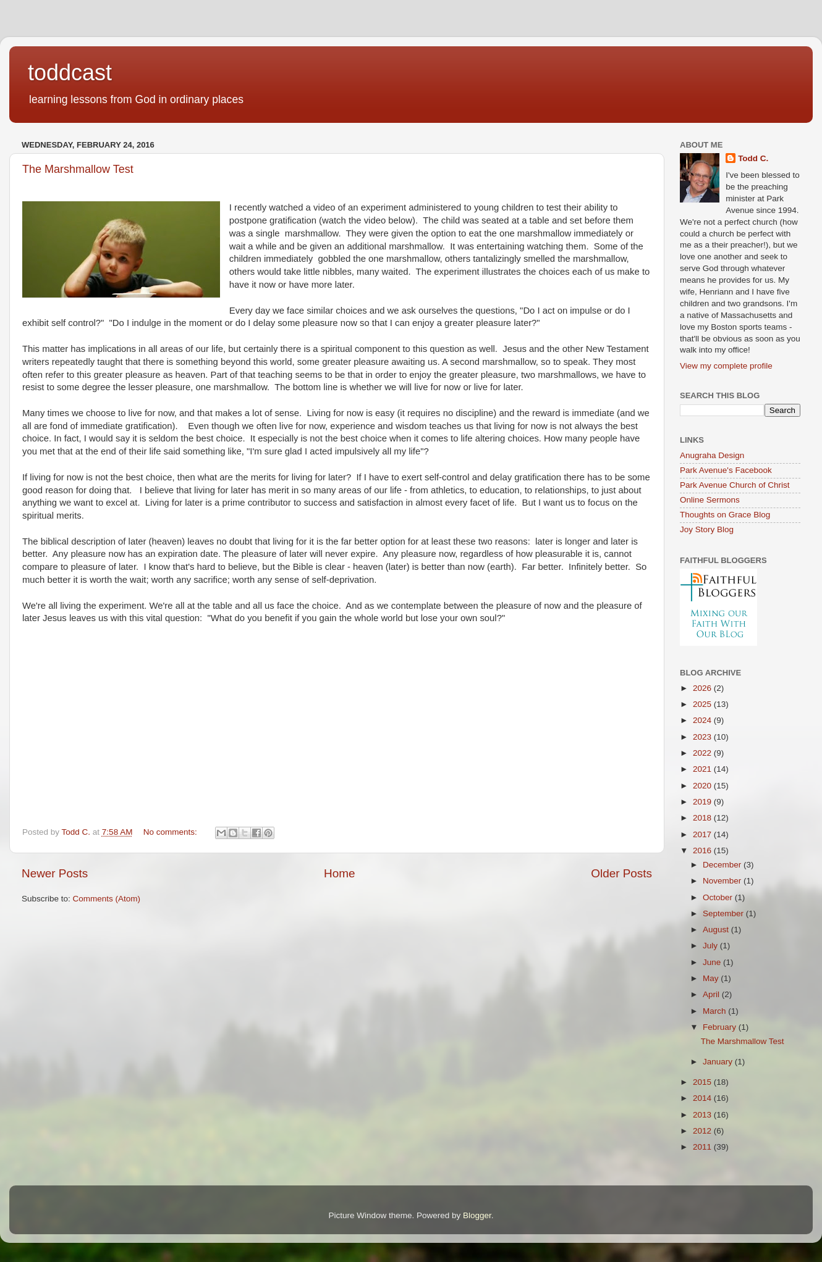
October (719, 897)
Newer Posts (55, 873)
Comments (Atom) (107, 898)
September (724, 913)
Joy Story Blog (707, 529)
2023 (703, 737)
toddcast (70, 72)
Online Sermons (710, 499)
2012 (703, 1130)
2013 (703, 1114)
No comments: (171, 832)
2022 (703, 753)
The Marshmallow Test (77, 169)
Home (339, 873)
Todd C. (753, 158)
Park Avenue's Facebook (726, 470)
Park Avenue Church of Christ (735, 485)
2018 (703, 817)
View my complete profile (726, 365)
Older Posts (621, 873)
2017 (703, 834)
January (719, 1061)
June (713, 962)
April (712, 994)
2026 (703, 688)
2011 (703, 1146)
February (721, 1027)
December (723, 864)
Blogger (477, 1215)
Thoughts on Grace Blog (725, 514)
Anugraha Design (712, 455)
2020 (703, 785)
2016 (703, 850)
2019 (703, 801)
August (717, 929)
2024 (703, 720)
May (712, 978)
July (711, 945)
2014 (703, 1098)
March (715, 1011)
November (723, 880)
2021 (703, 769)
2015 (703, 1082)
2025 (703, 704)
